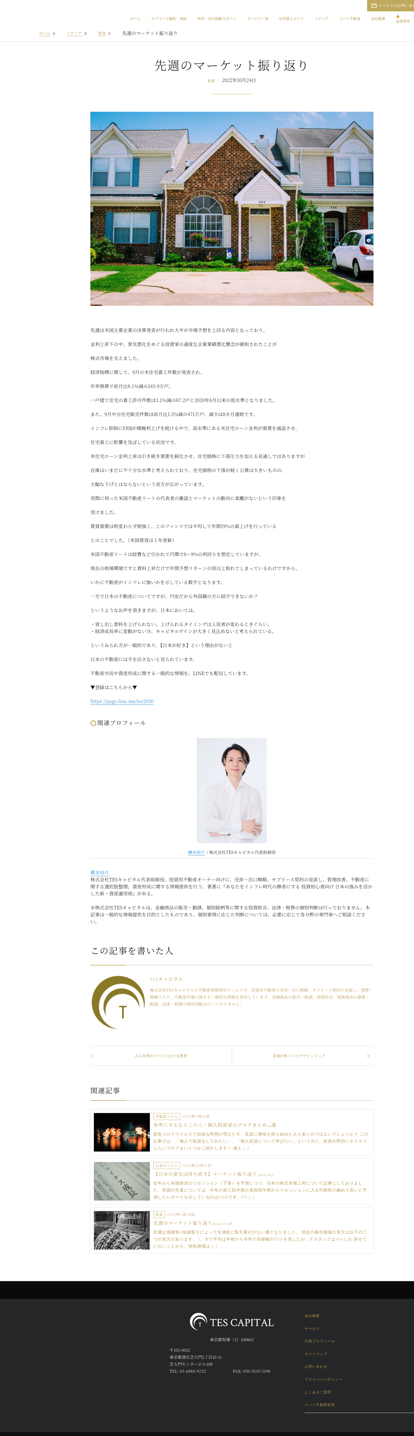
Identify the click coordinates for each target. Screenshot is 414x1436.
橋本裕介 (194, 852)
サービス (312, 1328)
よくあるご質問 (318, 1392)
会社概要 (378, 19)
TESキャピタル (164, 979)
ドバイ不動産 (349, 19)
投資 (102, 33)
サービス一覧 (258, 19)
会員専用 (403, 18)
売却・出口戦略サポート (217, 19)
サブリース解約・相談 (169, 19)
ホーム (135, 19)
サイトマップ (316, 1354)
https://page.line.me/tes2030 (122, 701)
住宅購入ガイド (291, 19)
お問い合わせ (316, 1366)
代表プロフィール (320, 1341)
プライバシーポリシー (324, 1379)
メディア (322, 19)
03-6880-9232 (193, 1371)
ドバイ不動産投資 (320, 1404)
